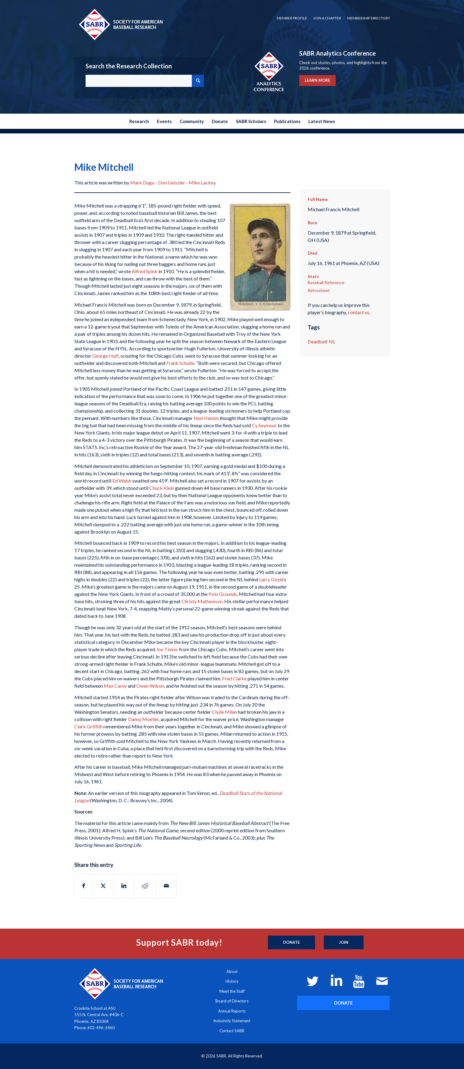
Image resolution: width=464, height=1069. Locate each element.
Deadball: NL (321, 341)
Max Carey (115, 686)
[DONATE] (343, 1003)
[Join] (344, 943)
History (232, 981)
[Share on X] (103, 885)
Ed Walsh (121, 480)
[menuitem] (292, 18)
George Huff (105, 356)
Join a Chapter (327, 18)
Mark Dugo (142, 182)
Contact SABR (231, 1030)
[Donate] (291, 943)
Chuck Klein (161, 488)
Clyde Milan (224, 712)
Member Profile (292, 18)
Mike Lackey (202, 182)
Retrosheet (319, 290)
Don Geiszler (171, 182)
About (232, 971)
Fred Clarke (234, 678)
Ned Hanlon (206, 418)
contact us (358, 312)
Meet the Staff (232, 991)
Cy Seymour (264, 425)
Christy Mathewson (201, 601)
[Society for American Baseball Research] (120, 24)
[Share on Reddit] (145, 885)
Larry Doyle (271, 579)
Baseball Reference (326, 282)
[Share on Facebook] (84, 885)
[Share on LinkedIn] (124, 885)
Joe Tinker (167, 649)
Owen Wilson (150, 686)
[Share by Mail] (166, 885)
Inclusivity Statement (231, 1020)
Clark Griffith (88, 726)
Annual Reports (232, 1011)
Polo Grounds (222, 594)
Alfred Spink (144, 271)
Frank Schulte (180, 363)
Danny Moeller (143, 719)
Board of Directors (232, 1001)
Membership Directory (368, 18)
